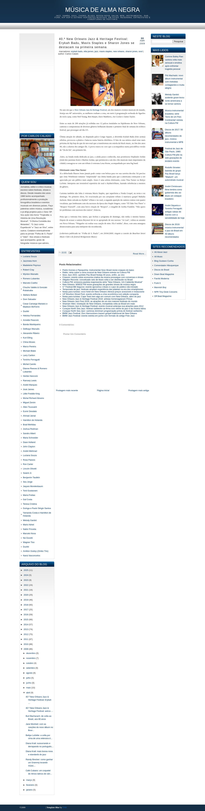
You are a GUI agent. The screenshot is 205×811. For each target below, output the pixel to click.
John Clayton (29, 446)
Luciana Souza (30, 256)
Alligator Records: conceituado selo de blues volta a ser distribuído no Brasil (97, 279)
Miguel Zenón (29, 402)
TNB (64, 807)
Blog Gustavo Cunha (163, 261)
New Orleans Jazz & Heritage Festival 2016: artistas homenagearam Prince (97, 299)
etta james (88, 51)
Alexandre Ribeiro (31, 333)
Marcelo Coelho (30, 283)
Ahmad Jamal (29, 416)
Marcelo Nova (29, 533)
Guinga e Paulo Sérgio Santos (37, 508)
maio (28, 687)
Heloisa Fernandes (31, 315)
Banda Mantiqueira (31, 324)
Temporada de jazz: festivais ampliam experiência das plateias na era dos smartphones (102, 289)
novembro (31, 658)
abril (28, 692)
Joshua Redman (30, 429)
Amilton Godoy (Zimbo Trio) (35, 551)
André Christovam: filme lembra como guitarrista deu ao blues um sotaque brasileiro (173, 192)
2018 (26, 605)
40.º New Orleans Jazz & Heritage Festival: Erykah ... (38, 700)
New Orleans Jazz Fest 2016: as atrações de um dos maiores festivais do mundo (99, 301)
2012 (26, 634)
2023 (26, 580)
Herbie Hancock (30, 376)
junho (29, 683)
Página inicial (103, 390)
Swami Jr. (27, 473)
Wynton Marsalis (30, 274)
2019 (26, 600)
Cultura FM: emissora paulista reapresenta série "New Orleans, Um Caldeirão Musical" (102, 282)
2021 (26, 590)
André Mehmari (30, 451)
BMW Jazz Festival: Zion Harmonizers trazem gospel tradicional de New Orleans (99, 313)
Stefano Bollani (30, 295)
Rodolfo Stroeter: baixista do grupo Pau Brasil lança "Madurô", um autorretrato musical (174, 173)
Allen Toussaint (30, 407)
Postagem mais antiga (138, 390)
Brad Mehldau (29, 424)
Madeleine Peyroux (32, 265)
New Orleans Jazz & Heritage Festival (91, 110)
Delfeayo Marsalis (31, 329)
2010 (26, 644)
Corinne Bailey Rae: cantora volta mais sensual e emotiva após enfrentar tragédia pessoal (174, 62)
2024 (26, 575)
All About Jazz (160, 252)
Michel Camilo (29, 364)
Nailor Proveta (29, 529)
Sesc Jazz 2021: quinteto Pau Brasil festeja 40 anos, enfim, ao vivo (93, 275)
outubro (30, 663)
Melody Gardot (30, 520)
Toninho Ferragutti (31, 359)
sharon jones (131, 51)
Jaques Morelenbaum (33, 486)
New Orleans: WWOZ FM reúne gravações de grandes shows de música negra (99, 284)
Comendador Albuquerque (166, 265)
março (29, 780)
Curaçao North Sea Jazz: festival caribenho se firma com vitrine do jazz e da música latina (104, 308)
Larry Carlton (29, 355)
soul (140, 51)
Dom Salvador (29, 299)
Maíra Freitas (29, 495)
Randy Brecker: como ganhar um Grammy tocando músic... (39, 762)
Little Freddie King (31, 393)
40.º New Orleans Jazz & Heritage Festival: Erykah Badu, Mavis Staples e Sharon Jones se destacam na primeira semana (97, 43)
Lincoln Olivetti (30, 468)
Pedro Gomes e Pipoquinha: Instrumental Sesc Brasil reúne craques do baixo (98, 270)
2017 (26, 609)
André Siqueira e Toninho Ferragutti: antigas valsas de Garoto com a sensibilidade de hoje (174, 211)
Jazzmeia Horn (30, 261)
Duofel (26, 311)
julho (28, 678)
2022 (26, 585)
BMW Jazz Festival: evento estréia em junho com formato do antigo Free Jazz (98, 316)
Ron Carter (28, 464)
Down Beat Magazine (164, 274)
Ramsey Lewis (30, 380)
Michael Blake (29, 351)
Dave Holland (29, 442)
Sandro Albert (29, 433)
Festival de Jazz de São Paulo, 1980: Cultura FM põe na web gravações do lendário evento (174, 154)
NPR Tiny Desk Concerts (165, 292)
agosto (29, 673)
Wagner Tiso (29, 542)
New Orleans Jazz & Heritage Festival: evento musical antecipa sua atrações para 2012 (103, 306)
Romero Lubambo (31, 278)
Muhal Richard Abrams (33, 398)
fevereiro (30, 785)
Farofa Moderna (161, 278)
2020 (26, 595)
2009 (26, 649)
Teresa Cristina (30, 504)
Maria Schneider (30, 438)
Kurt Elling (27, 337)
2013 (26, 629)
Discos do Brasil (161, 270)
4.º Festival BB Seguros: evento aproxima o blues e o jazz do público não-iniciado (100, 287)
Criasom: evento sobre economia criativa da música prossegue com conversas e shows (102, 277)
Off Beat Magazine (162, 296)
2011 (26, 639)
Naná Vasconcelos (31, 555)
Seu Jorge (27, 482)
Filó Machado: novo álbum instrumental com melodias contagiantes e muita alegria (174, 81)
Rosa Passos (29, 460)
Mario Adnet (28, 524)
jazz (96, 51)
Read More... (139, 254)
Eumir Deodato (30, 411)
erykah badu (77, 51)
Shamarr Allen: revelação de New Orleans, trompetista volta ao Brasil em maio (98, 304)
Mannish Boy (160, 287)
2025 (26, 570)
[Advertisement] (36, 81)
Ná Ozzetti (28, 538)
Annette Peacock (31, 320)
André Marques (30, 385)
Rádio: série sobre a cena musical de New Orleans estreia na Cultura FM (96, 272)
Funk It (157, 283)
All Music (158, 256)
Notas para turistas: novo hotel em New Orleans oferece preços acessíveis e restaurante (103, 291)
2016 (26, 614)
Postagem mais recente (67, 390)
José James (28, 389)
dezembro (31, 653)
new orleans (118, 51)
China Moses (29, 342)
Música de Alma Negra (102, 9)
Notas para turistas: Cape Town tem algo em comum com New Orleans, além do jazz (101, 296)
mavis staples (105, 51)
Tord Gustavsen (30, 490)
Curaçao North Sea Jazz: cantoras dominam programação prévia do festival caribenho (102, 311)
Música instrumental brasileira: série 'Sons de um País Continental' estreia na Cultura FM (174, 116)
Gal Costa (27, 499)
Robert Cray (28, 270)
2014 (26, 624)
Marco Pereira (29, 346)
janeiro (29, 790)
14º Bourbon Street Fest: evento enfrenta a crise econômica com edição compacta (100, 294)
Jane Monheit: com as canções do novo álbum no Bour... (39, 727)
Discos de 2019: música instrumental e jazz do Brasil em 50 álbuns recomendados (174, 230)
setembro (31, 668)
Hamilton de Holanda (32, 420)
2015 (26, 619)
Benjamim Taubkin (31, 477)
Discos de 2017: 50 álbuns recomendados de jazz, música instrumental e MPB (174, 135)
